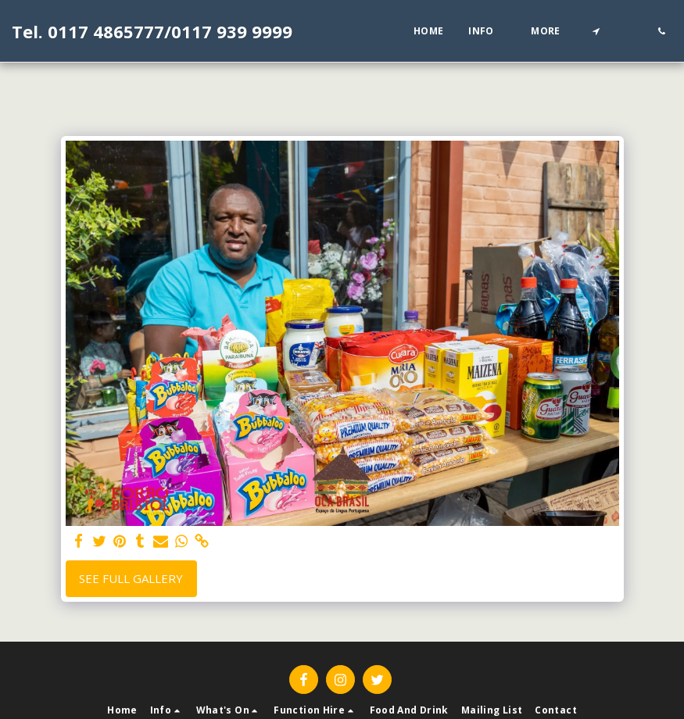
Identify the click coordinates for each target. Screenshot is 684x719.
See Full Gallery (131, 578)
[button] (487, 31)
